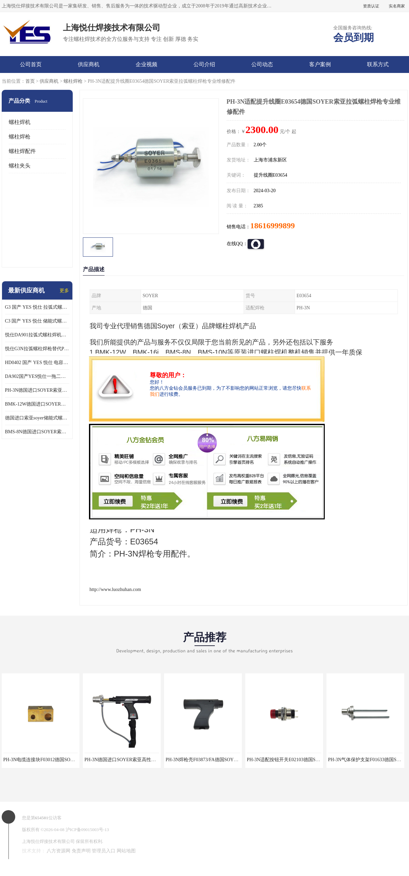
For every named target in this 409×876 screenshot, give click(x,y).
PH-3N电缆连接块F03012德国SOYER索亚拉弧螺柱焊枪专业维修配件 (74, 759)
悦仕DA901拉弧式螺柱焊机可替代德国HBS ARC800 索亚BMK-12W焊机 (37, 334)
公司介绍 (204, 64)
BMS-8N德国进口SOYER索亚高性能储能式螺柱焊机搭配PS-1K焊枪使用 (37, 431)
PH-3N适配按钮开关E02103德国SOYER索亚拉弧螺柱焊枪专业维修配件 (321, 759)
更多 (64, 290)
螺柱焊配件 (22, 151)
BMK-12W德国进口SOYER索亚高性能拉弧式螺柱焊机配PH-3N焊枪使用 (37, 404)
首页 (30, 81)
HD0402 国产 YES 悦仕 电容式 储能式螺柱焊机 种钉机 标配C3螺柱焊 (37, 362)
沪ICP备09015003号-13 (87, 829)
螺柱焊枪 (73, 81)
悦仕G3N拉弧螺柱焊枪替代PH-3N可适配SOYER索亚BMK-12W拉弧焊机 (37, 348)
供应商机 (88, 64)
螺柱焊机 (19, 122)
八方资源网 (58, 850)
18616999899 (272, 225)
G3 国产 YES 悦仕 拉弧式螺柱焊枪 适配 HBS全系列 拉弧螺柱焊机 (37, 307)
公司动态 (262, 64)
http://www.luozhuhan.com (115, 589)
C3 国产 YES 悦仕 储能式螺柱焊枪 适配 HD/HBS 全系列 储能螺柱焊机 (37, 321)
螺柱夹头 (19, 166)
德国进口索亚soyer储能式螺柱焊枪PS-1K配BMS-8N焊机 (37, 417)
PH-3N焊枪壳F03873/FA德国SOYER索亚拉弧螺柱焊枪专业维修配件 (236, 759)
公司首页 (31, 64)
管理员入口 (103, 850)
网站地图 (126, 850)
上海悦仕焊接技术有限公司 (48, 841)
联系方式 (378, 64)
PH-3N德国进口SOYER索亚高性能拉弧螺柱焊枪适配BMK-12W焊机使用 (37, 390)
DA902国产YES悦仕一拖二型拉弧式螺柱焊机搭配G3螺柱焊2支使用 (37, 376)
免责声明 (81, 850)
